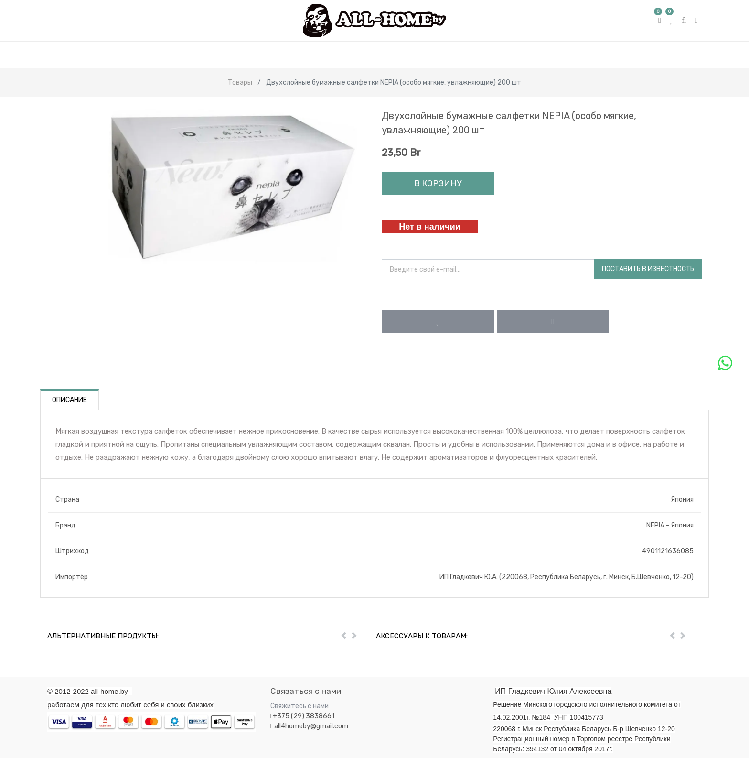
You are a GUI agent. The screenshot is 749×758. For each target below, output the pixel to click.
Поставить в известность (648, 269)
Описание (69, 400)
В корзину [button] (437, 183)
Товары (240, 82)
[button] (438, 321)
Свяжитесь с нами (299, 706)
